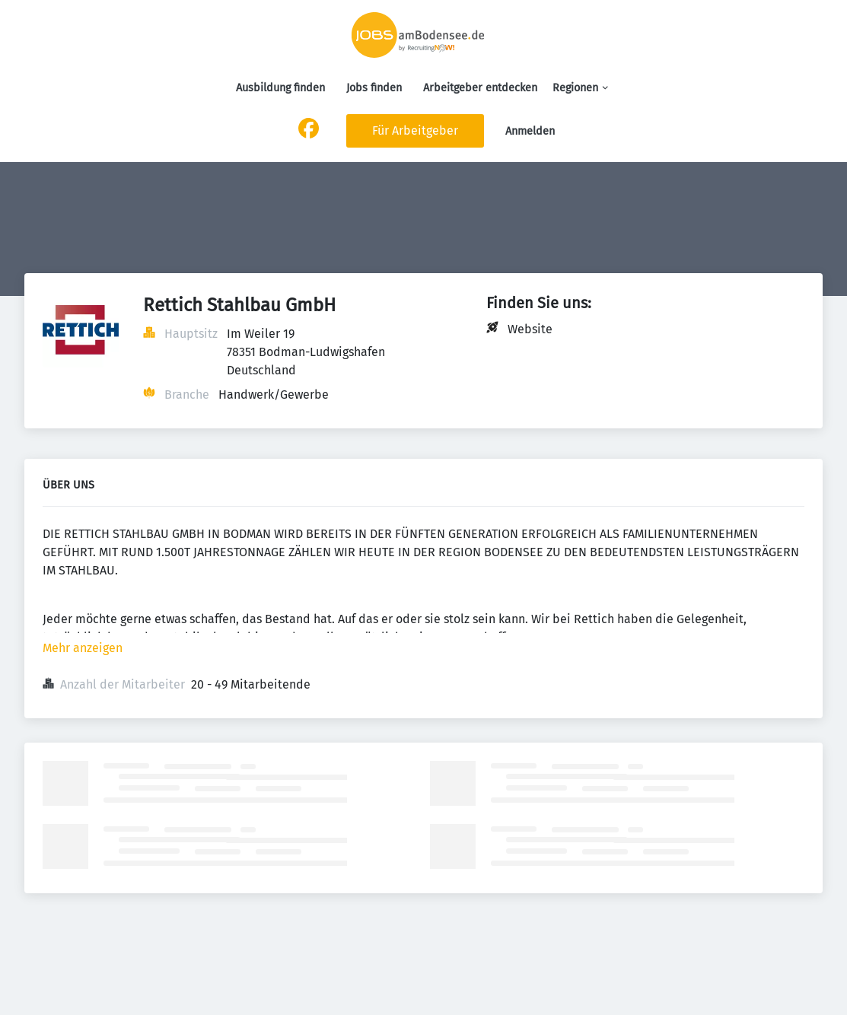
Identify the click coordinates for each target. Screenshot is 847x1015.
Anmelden (530, 131)
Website (530, 329)
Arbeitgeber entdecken (480, 87)
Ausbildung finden (280, 87)
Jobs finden (374, 87)
